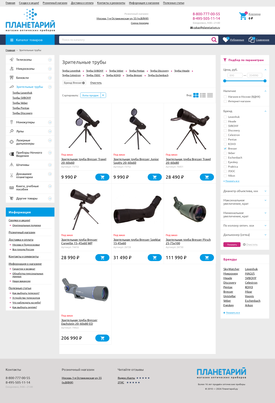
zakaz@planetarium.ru (206, 27)
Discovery (232, 130)
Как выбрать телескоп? (25, 293)
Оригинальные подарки (26, 225)
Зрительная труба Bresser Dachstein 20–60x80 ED (79, 321)
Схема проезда (140, 23)
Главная (10, 2)
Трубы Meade (181, 70)
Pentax (230, 139)
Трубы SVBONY (21, 97)
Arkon (249, 305)
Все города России (23, 249)
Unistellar (229, 296)
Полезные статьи (173, 2)
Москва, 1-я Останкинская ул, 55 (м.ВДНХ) (123, 18)
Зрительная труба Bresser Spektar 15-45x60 (137, 241)
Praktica (231, 166)
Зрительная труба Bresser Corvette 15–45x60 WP (79, 241)
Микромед (230, 273)
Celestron (232, 134)
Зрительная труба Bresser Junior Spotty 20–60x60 (136, 160)
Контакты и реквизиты (111, 2)
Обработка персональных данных (27, 275)
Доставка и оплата (82, 2)
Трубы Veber (20, 102)
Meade (230, 121)
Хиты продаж (90, 95)
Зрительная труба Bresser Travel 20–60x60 (83, 160)
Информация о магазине (144, 2)
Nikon (229, 175)
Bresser (230, 148)
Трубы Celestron (71, 75)
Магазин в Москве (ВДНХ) (242, 96)
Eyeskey (231, 162)
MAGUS (250, 273)
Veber (229, 153)
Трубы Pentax (20, 108)
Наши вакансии (21, 281)
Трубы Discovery (22, 113)
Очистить (251, 244)
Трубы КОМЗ (113, 75)
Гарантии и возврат (23, 268)
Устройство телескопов (26, 297)
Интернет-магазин (237, 101)
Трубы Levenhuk (22, 92)
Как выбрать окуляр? (24, 307)
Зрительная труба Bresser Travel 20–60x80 (188, 160)
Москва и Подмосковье (26, 244)
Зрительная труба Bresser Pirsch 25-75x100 (188, 241)
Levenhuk (232, 116)
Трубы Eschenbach (158, 75)
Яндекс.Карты (126, 377)
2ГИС (121, 382)
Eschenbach (233, 157)
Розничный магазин (55, 2)
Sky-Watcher (231, 269)
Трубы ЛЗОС (93, 75)
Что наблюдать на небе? (26, 302)
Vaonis (249, 296)
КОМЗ (230, 144)
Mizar (248, 291)
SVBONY (231, 125)
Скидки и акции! (29, 2)
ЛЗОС (229, 171)
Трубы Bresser (134, 75)
